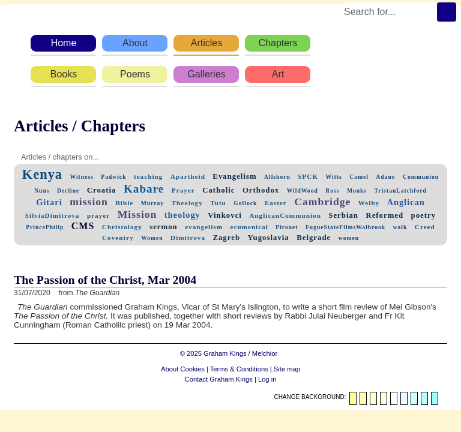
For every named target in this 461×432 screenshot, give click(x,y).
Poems (135, 74)
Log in (267, 379)
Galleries (206, 74)
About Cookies (183, 369)
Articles (206, 43)
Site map (287, 369)
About (135, 43)
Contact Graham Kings (219, 379)
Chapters (278, 43)
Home (64, 43)
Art (278, 74)
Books (63, 74)
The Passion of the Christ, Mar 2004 (105, 279)
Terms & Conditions (239, 369)
